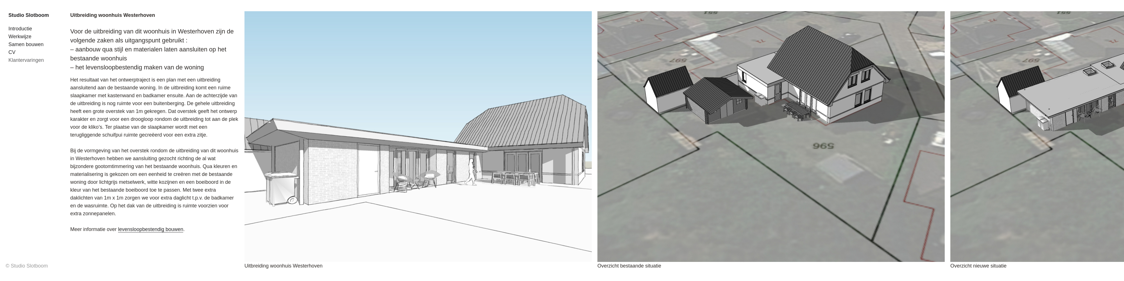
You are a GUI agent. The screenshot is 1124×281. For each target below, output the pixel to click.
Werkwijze (19, 36)
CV (11, 52)
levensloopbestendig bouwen (150, 229)
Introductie (20, 28)
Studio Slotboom (28, 15)
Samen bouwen (26, 44)
